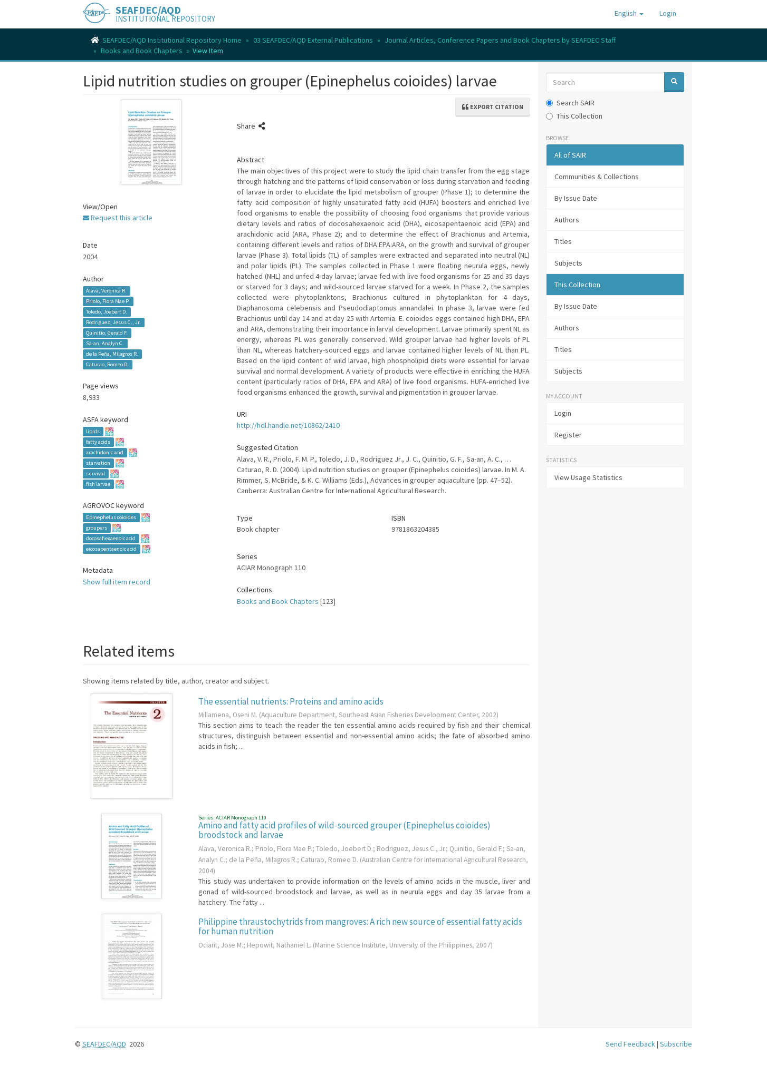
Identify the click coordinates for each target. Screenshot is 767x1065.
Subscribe (676, 1044)
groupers (96, 527)
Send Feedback (630, 1044)
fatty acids (98, 441)
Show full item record (116, 582)
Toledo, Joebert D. (106, 311)
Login (562, 413)
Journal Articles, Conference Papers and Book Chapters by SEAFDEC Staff (500, 40)
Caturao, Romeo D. (107, 364)
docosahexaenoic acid (111, 538)
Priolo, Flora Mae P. (108, 301)
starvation (98, 463)
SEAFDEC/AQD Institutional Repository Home (172, 40)
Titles (563, 241)
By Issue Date (575, 198)
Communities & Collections (596, 176)
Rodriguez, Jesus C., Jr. (113, 322)
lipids (93, 431)
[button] (629, 13)
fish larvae (98, 484)
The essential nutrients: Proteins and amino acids (291, 701)
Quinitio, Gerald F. (107, 332)
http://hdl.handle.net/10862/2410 (288, 425)
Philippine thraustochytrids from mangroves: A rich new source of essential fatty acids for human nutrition (360, 926)
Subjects (568, 263)
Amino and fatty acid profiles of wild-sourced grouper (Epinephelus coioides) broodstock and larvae (344, 830)
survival (95, 473)
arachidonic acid (104, 452)
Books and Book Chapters (142, 50)
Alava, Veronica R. (106, 290)
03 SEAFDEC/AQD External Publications (313, 40)
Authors (566, 219)
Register (568, 434)
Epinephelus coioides (111, 517)
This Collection (574, 116)
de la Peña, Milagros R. (112, 353)
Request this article (117, 217)
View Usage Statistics (588, 477)
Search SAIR (570, 103)
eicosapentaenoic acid (111, 548)
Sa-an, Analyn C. (105, 343)
